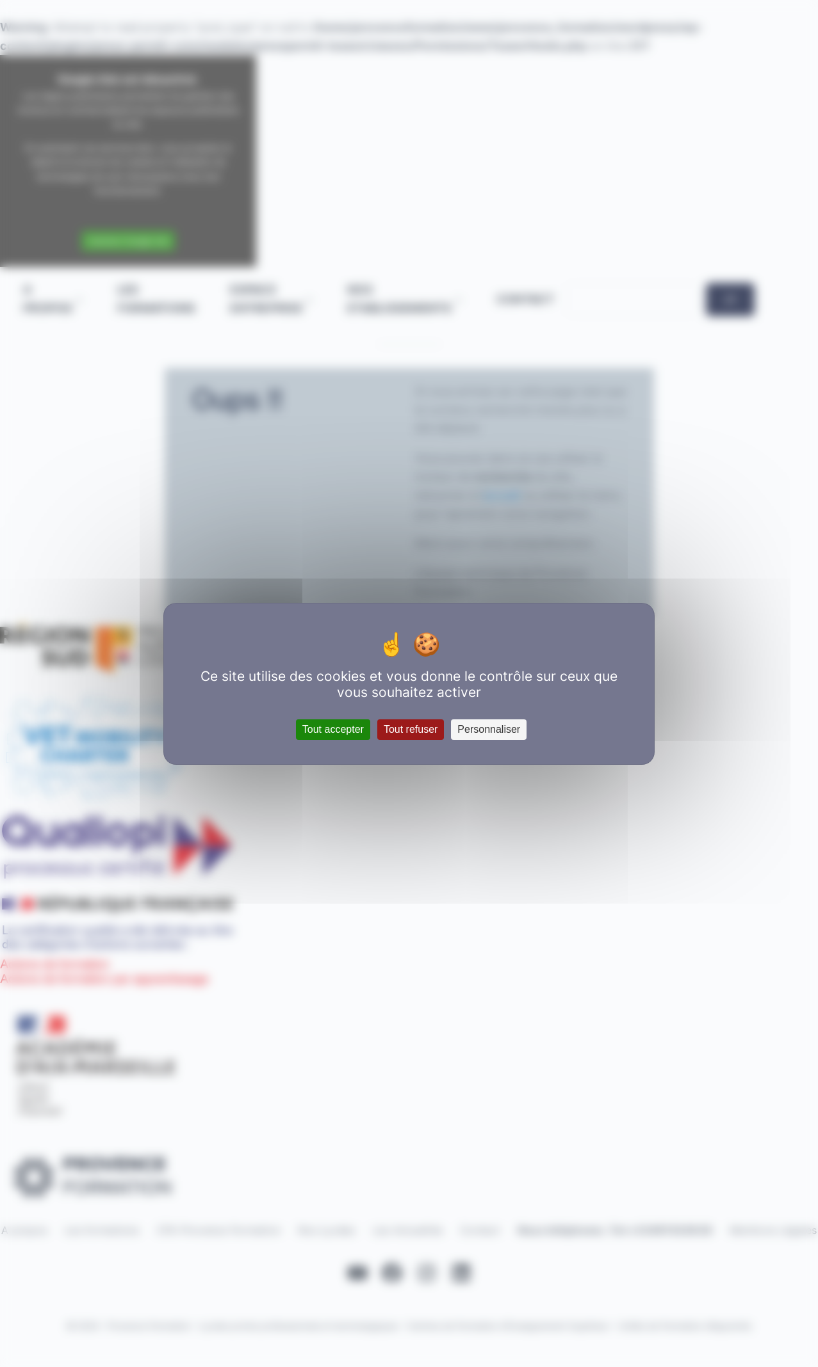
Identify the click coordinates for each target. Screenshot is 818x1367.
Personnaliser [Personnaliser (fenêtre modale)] (488, 729)
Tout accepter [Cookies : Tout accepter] (333, 729)
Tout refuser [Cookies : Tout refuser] (411, 729)
